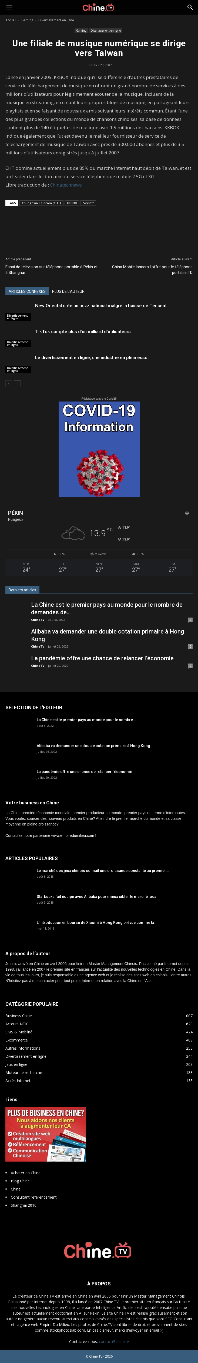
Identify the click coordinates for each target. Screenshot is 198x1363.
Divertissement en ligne (56, 20)
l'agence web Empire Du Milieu (42, 1324)
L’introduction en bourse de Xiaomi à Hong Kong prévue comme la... (97, 922)
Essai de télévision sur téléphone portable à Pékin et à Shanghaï (51, 269)
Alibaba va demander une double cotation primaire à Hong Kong (93, 746)
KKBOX (72, 203)
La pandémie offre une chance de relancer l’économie (102, 658)
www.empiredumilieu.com (72, 835)
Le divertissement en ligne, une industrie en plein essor (92, 357)
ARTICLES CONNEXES (27, 291)
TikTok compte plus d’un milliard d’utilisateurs (83, 331)
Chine (16, 1189)
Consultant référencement (34, 1197)
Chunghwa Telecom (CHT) (41, 203)
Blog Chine (20, 1180)
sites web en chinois (150, 975)
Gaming (27, 20)
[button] (190, 7)
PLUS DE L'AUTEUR (68, 291)
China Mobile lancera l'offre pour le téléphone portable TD (152, 269)
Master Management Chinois (113, 963)
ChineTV (37, 620)
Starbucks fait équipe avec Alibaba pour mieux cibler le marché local (97, 896)
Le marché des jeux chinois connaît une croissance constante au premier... (103, 870)
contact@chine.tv (114, 1341)
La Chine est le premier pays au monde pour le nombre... (86, 720)
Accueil (10, 20)
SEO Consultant (179, 1318)
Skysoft (88, 203)
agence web (95, 975)
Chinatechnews (66, 185)
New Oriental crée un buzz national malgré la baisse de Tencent (101, 305)
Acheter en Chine (26, 1172)
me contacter (43, 981)
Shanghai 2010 (23, 1205)
